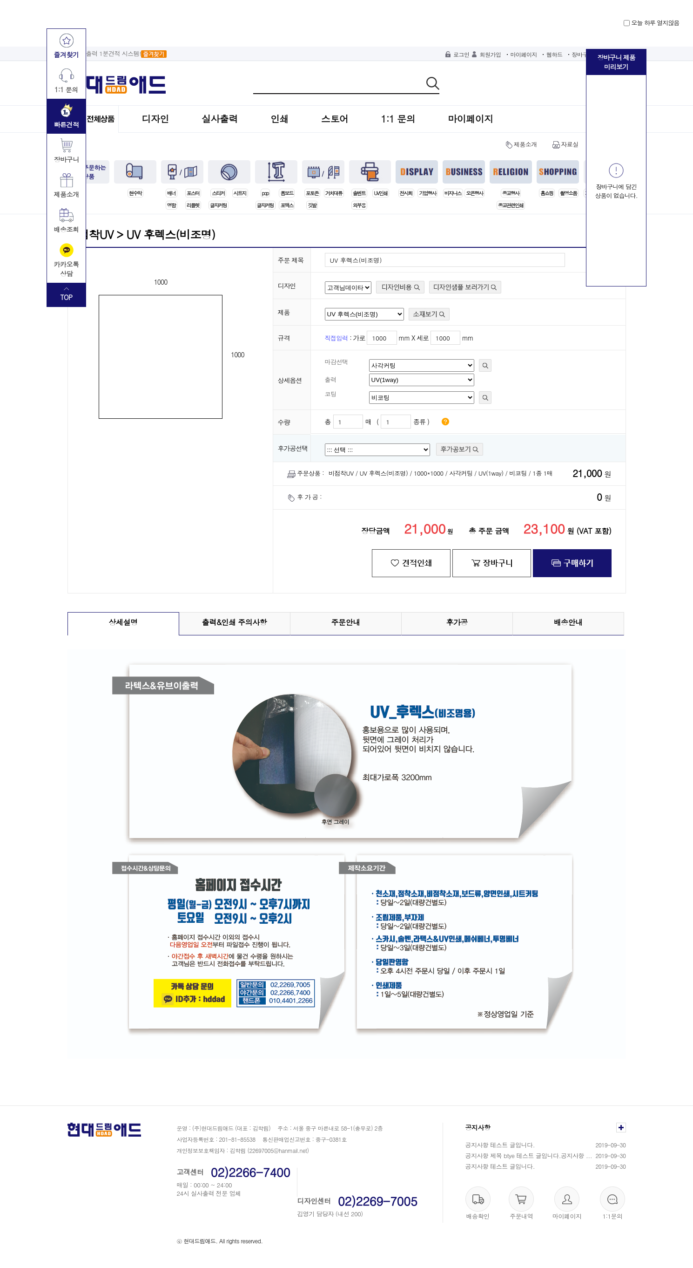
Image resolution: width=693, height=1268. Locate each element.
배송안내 (568, 622)
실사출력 (220, 118)
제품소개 (525, 144)
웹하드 (554, 54)
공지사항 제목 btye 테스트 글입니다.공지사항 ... (528, 1155)
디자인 (155, 118)
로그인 (461, 54)
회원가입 (490, 54)
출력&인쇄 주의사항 (234, 622)
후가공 (457, 622)
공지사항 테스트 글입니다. (500, 1144)
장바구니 (582, 54)
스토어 (335, 118)
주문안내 (345, 622)
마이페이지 (524, 54)
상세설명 (123, 622)
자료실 (570, 144)
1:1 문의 (398, 118)
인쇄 (279, 118)
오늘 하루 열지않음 (651, 22)
